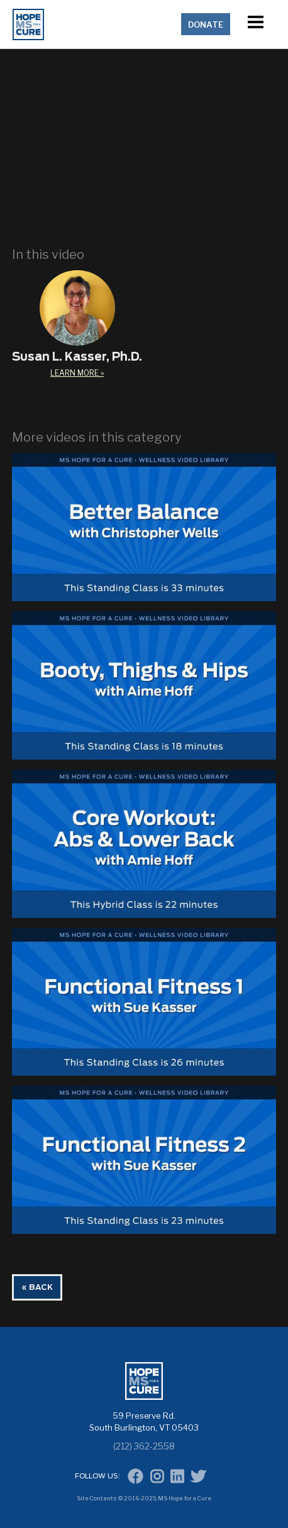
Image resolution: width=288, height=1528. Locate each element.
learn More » (77, 373)
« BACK (37, 1287)
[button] (255, 24)
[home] (94, 24)
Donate (205, 24)
